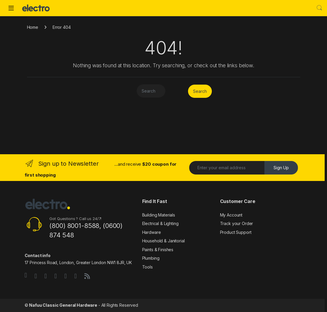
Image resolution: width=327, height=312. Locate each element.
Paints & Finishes (158, 249)
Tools (147, 266)
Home (32, 27)
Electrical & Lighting (160, 223)
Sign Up (281, 167)
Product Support (235, 232)
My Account (231, 214)
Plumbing (151, 258)
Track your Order (236, 223)
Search (319, 8)
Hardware (151, 232)
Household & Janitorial (163, 240)
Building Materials (158, 214)
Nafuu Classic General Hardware (63, 305)
